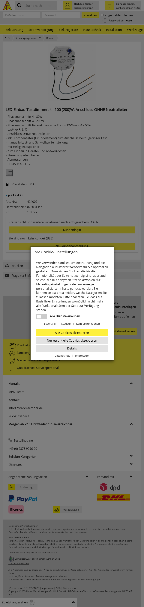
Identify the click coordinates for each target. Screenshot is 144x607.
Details (72, 348)
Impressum (82, 355)
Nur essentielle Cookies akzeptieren (72, 340)
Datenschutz (62, 355)
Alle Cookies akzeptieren (72, 333)
